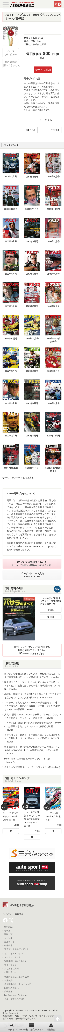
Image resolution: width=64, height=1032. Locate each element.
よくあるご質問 (11, 968)
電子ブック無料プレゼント (16, 949)
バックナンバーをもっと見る (18, 477)
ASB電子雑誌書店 (22, 905)
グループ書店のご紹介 (14, 999)
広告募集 (8, 991)
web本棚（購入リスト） (31, 1027)
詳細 (50, 616)
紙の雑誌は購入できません (11, 63)
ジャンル (8, 938)
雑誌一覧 (8, 934)
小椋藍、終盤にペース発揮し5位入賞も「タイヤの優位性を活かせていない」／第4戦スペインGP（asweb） (32, 695)
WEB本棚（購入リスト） (15, 961)
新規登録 (51, 1027)
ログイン (12, 1027)
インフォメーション (13, 953)
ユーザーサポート (12, 957)
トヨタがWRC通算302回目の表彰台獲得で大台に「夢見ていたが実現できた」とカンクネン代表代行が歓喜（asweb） (32, 726)
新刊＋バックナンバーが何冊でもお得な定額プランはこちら (32, 650)
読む (50, 609)
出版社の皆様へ (11, 988)
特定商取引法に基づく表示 (16, 976)
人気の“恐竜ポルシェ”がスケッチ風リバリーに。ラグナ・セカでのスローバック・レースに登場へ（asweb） (32, 716)
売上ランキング (11, 941)
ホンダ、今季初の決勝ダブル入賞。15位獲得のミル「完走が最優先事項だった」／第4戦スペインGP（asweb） (32, 675)
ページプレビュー (11, 52)
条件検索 (8, 945)
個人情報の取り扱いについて (17, 984)
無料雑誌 (8, 927)
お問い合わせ (10, 972)
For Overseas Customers (16, 995)
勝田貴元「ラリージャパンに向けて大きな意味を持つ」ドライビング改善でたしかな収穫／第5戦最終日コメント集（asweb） (32, 685)
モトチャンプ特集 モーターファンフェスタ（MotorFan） (32, 767)
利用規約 (8, 980)
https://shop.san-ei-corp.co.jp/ (35, 546)
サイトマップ (10, 964)
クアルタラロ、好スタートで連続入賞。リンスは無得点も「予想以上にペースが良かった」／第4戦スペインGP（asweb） (32, 738)
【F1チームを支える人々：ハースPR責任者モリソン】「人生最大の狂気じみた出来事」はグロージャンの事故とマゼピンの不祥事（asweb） (32, 706)
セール (7, 930)
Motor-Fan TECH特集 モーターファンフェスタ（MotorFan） (27, 760)
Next (32, 130)
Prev (53, 130)
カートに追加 (42, 69)
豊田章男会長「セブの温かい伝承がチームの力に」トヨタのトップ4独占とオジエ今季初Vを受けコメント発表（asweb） (32, 750)
